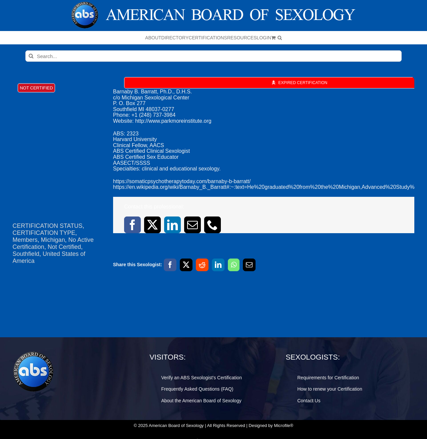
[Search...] (213, 56)
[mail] (192, 224)
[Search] (31, 56)
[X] (186, 265)
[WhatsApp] (233, 265)
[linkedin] (172, 224)
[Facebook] (170, 265)
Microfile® (283, 425)
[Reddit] (202, 265)
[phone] (212, 224)
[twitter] (152, 224)
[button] (280, 37)
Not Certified (64, 247)
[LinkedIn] (218, 265)
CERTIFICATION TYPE (44, 233)
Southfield (26, 254)
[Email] (249, 265)
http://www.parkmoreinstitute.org (173, 121)
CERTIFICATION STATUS (48, 226)
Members (25, 240)
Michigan (53, 240)
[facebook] (132, 224)
